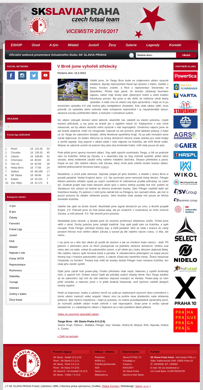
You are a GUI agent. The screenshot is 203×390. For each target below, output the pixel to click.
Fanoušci (14, 223)
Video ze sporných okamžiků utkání (78, 314)
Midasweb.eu (101, 375)
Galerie (131, 45)
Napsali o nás (17, 252)
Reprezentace (17, 264)
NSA (97, 368)
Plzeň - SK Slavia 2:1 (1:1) (66, 360)
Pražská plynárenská (105, 364)
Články (13, 217)
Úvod (36, 45)
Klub (11, 241)
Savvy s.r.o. (100, 371)
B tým (12, 211)
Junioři (93, 45)
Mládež (73, 45)
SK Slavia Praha (131, 371)
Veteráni (14, 287)
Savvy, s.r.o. (142, 386)
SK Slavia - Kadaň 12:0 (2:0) (67, 357)
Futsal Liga (15, 229)
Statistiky (14, 276)
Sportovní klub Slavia (133, 375)
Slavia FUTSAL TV (132, 357)
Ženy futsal (15, 299)
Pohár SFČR (16, 258)
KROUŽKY (128, 368)
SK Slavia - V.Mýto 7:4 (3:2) (66, 375)
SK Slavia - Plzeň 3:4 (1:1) (66, 364)
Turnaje (13, 282)
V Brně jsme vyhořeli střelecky (87, 66)
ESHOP (16, 45)
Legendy (153, 45)
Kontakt (175, 45)
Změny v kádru (18, 293)
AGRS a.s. (100, 360)
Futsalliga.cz (129, 360)
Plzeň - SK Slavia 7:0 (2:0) (66, 368)
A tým (53, 45)
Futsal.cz (127, 364)
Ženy (112, 45)
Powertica (100, 357)
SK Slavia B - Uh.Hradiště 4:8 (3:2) (70, 371)
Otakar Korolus (110, 386)
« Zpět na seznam (67, 336)
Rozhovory (15, 270)
